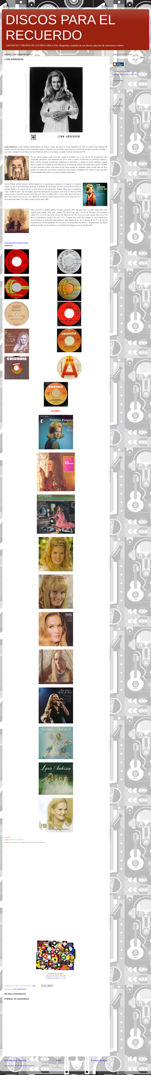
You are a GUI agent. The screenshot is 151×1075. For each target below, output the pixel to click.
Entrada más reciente (15, 1060)
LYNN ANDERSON (19, 989)
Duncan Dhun (62, 189)
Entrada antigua (99, 1060)
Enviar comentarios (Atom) (24, 1066)
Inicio (58, 1060)
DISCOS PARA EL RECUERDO (124, 74)
